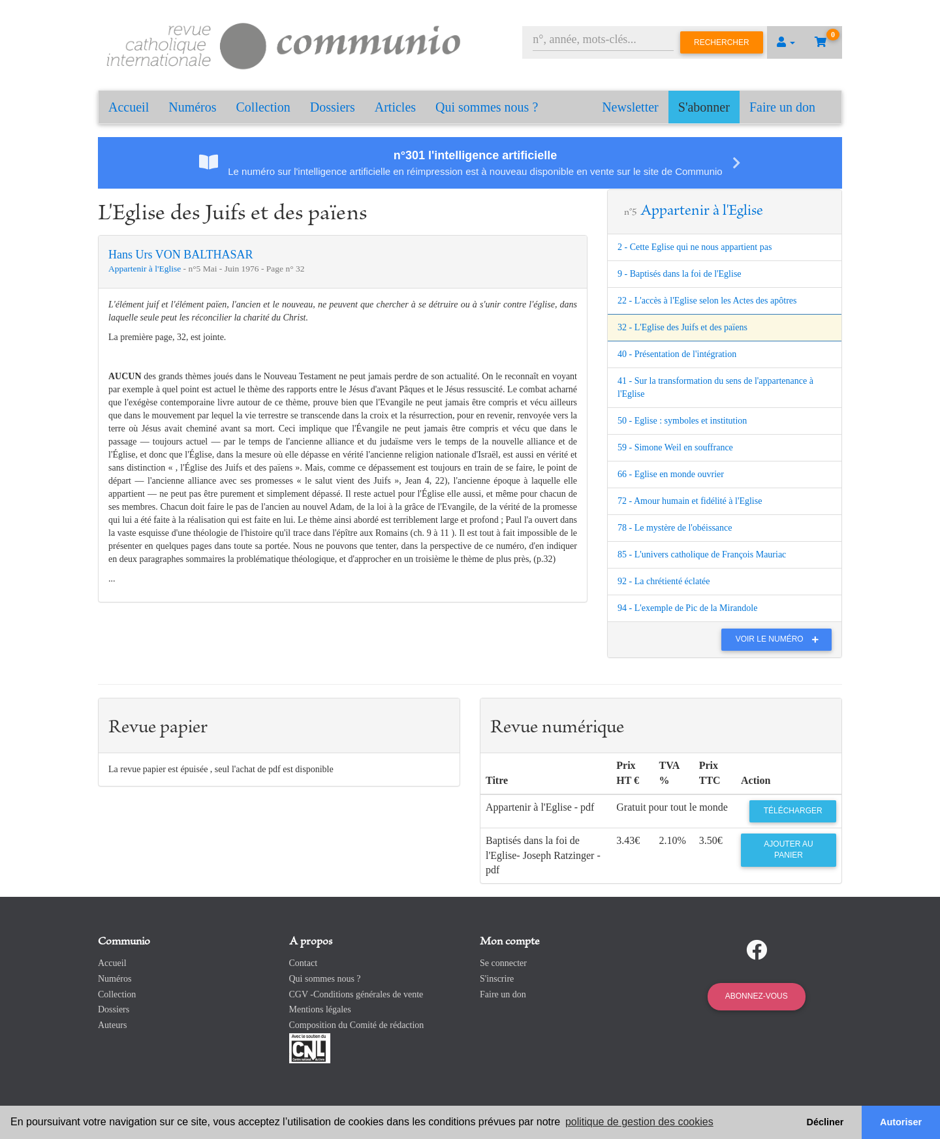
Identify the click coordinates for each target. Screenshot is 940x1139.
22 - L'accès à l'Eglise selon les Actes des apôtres (707, 300)
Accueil (128, 107)
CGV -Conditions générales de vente (356, 994)
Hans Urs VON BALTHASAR (180, 254)
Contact (303, 963)
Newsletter (630, 107)
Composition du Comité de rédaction (356, 1025)
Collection (263, 107)
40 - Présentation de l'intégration (677, 354)
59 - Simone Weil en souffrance (675, 447)
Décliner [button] (825, 1122)
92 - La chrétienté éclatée (664, 581)
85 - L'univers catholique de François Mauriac (702, 554)
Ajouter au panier (788, 849)
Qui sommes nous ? (486, 107)
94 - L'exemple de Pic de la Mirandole (687, 608)
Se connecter (503, 963)
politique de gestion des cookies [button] (639, 1121)
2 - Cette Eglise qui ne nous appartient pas (695, 247)
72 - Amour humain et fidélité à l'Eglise (690, 501)
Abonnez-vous (756, 996)
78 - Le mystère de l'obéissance (675, 528)
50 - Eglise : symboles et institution (682, 421)
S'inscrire (497, 979)
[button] (786, 42)
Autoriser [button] (901, 1122)
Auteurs (112, 1025)
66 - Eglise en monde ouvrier (671, 474)
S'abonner (704, 107)
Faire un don (782, 107)
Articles (395, 107)
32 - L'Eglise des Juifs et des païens (682, 327)
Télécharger (793, 810)
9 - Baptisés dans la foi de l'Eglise (680, 274)
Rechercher (721, 42)
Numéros (192, 107)
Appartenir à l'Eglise (145, 268)
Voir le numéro (780, 639)
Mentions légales (320, 1009)
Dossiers (332, 107)
